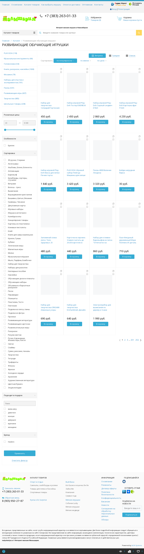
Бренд (19, 435)
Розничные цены (19, 114)
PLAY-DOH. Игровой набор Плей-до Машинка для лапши (76, 172)
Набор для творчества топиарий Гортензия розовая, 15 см (50, 107)
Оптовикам (87, 4)
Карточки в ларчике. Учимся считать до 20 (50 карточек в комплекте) (76, 241)
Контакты (98, 4)
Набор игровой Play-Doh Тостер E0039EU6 (76, 104)
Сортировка (19, 153)
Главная (5, 4)
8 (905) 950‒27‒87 (12, 501)
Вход (114, 9)
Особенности (19, 138)
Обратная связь (10, 497)
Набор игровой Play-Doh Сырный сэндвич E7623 (102, 105)
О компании (16, 4)
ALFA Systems (137, 545)
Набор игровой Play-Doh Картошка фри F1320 (128, 105)
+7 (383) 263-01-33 (60, 15)
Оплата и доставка (71, 4)
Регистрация (124, 9)
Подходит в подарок (19, 395)
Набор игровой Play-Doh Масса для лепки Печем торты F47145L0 (50, 174)
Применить (20, 453)
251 (132, 340)
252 (137, 340)
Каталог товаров (32, 4)
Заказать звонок (11, 488)
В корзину (48, 122)
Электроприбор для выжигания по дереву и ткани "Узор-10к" (102, 309)
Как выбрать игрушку (51, 4)
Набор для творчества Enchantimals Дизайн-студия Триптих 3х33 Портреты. (76, 310)
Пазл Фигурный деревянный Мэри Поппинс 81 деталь (127, 240)
